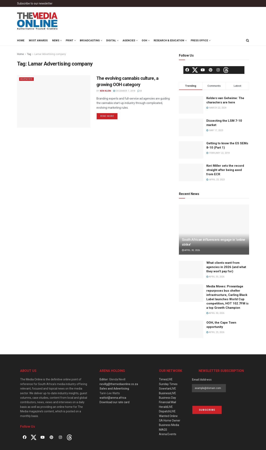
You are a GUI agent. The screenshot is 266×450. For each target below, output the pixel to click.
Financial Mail (167, 402)
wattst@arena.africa (113, 397)
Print (69, 40)
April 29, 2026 (215, 332)
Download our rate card (114, 402)
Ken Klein (105, 91)
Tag (29, 54)
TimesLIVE (166, 379)
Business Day (167, 397)
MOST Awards (38, 40)
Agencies (129, 40)
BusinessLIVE (167, 393)
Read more (107, 116)
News (55, 40)
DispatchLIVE (167, 411)
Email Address (202, 379)
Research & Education (169, 40)
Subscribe (207, 409)
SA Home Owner (169, 420)
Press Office (199, 40)
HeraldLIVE (166, 406)
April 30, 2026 (191, 250)
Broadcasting (90, 40)
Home (20, 40)
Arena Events (167, 434)
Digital (111, 40)
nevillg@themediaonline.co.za (119, 384)
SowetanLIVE (167, 388)
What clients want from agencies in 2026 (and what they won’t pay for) (226, 267)
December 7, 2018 (124, 91)
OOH (144, 40)
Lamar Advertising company (50, 54)
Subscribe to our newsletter (35, 3)
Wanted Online (168, 416)
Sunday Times (168, 384)
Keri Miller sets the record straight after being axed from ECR (225, 170)
